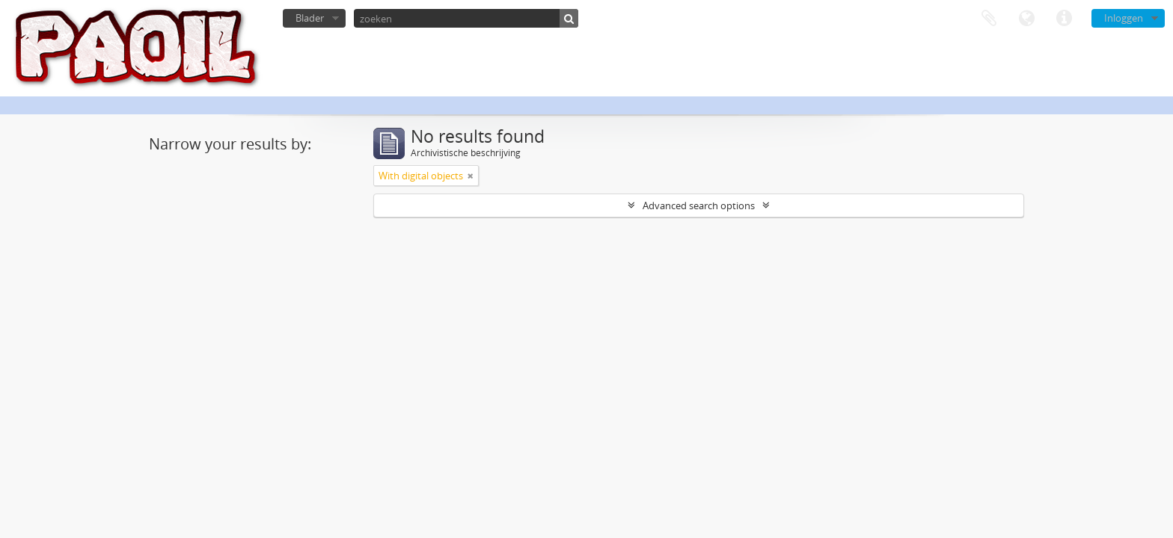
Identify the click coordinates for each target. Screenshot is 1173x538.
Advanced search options (699, 205)
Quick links (1063, 18)
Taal (1026, 18)
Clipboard (989, 18)
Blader (309, 18)
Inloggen (1123, 18)
